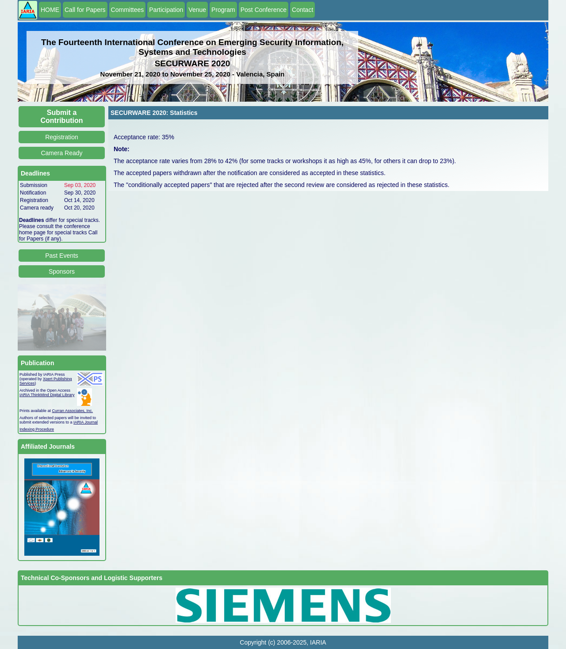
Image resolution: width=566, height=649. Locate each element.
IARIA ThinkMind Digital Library (46, 395)
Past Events (61, 255)
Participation (166, 9)
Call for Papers (85, 9)
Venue (197, 9)
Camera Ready (61, 153)
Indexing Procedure (36, 429)
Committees (127, 9)
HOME (50, 9)
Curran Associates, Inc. (72, 410)
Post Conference (264, 9)
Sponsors (62, 271)
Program (223, 9)
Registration (61, 137)
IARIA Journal (85, 422)
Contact (302, 9)
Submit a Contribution (62, 116)
